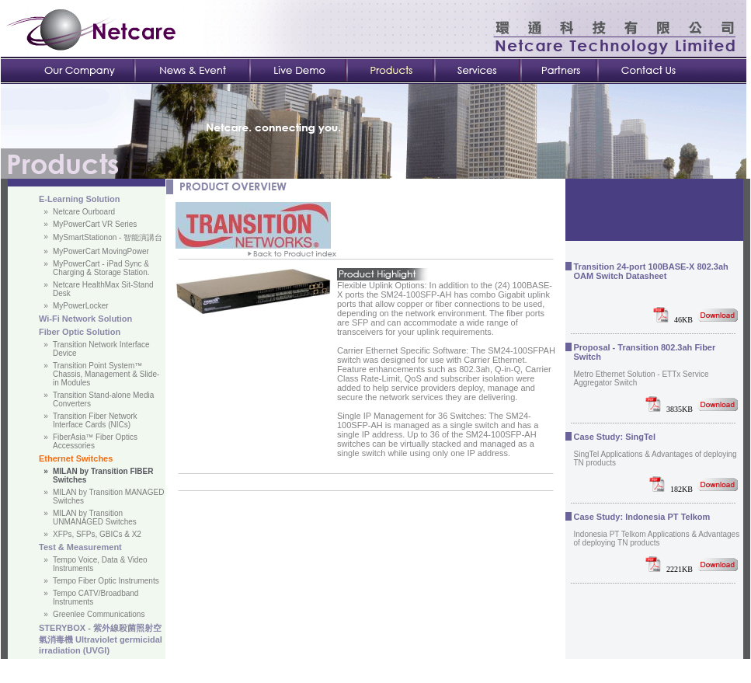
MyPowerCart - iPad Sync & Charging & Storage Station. (101, 268)
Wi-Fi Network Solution (85, 318)
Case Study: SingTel (615, 436)
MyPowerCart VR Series (95, 224)
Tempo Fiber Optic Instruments (106, 581)
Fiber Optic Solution (79, 331)
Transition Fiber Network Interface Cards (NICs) (95, 420)
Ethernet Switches (76, 458)
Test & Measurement (80, 547)
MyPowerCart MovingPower (101, 251)
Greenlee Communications (98, 614)
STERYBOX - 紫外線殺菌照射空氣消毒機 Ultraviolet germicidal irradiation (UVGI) (100, 639)
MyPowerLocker (81, 305)
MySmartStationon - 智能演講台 (107, 237)
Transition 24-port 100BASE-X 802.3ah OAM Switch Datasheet (651, 271)
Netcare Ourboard (84, 211)
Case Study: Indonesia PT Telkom (642, 516)
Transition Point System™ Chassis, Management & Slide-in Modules (106, 374)
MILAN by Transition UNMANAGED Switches (95, 517)
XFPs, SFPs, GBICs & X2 (97, 534)
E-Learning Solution (79, 199)
